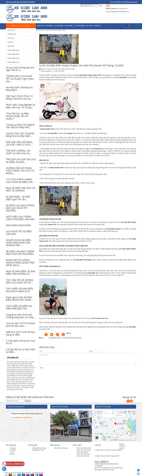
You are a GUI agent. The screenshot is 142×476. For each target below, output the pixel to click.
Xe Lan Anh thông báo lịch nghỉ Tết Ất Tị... (20, 69)
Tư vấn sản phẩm (58, 71)
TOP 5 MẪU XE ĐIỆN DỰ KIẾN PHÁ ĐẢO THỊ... (19, 307)
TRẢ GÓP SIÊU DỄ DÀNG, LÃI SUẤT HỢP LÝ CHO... (19, 143)
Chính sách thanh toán (83, 448)
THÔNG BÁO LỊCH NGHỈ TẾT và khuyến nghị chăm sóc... (20, 78)
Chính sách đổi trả (82, 452)
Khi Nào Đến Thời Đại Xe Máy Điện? (19, 89)
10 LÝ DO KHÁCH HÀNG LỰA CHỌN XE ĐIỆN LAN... (20, 180)
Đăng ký (135, 2)
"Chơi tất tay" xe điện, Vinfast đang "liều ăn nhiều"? (18, 116)
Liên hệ (123, 2)
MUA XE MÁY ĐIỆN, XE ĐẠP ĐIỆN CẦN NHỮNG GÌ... (20, 272)
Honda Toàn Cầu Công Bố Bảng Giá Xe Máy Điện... (20, 135)
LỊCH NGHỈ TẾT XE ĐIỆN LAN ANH (18, 233)
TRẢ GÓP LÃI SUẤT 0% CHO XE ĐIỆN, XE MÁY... (21, 161)
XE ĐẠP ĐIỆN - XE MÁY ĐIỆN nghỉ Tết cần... (18, 198)
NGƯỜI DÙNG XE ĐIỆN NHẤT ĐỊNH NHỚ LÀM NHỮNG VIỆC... (18, 242)
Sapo (42, 473)
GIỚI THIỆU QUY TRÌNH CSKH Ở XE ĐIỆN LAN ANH (20, 218)
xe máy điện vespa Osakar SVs (71, 338)
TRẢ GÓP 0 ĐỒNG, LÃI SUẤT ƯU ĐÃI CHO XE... (18, 152)
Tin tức (112, 2)
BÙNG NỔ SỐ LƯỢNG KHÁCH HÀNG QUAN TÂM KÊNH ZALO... (20, 262)
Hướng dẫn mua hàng (39, 448)
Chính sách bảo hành (83, 454)
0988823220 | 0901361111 (119, 8)
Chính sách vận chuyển (83, 450)
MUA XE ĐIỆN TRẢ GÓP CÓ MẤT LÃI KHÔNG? (20, 189)
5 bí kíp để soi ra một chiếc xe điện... (20, 350)
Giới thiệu (118, 2)
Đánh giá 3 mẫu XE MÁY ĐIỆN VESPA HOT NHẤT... (19, 298)
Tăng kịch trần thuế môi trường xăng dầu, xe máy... (20, 316)
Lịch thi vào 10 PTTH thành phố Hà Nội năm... (20, 324)
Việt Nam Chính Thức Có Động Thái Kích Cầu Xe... (19, 97)
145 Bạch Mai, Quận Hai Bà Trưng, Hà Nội (25, 413)
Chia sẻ (68, 333)
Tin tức (12, 452)
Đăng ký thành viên (38, 450)
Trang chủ (13, 448)
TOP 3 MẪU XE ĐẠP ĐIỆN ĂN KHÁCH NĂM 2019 (19, 290)
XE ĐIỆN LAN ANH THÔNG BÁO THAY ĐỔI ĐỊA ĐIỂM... (20, 252)
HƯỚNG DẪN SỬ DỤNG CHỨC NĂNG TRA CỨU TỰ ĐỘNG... (20, 170)
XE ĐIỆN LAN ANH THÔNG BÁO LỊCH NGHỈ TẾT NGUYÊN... (20, 208)
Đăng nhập (129, 2)
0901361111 (105, 462)
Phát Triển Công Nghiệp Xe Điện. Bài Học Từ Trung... (20, 106)
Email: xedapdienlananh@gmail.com (106, 464)
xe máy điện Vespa (128, 222)
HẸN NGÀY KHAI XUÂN (18, 225)
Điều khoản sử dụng (60, 448)
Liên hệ (12, 454)
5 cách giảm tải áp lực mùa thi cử (20, 342)
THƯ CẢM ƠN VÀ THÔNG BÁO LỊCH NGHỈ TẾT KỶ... (19, 281)
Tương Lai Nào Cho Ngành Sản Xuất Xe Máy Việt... (20, 126)
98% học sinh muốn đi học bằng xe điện (20, 333)
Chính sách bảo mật (82, 456)
